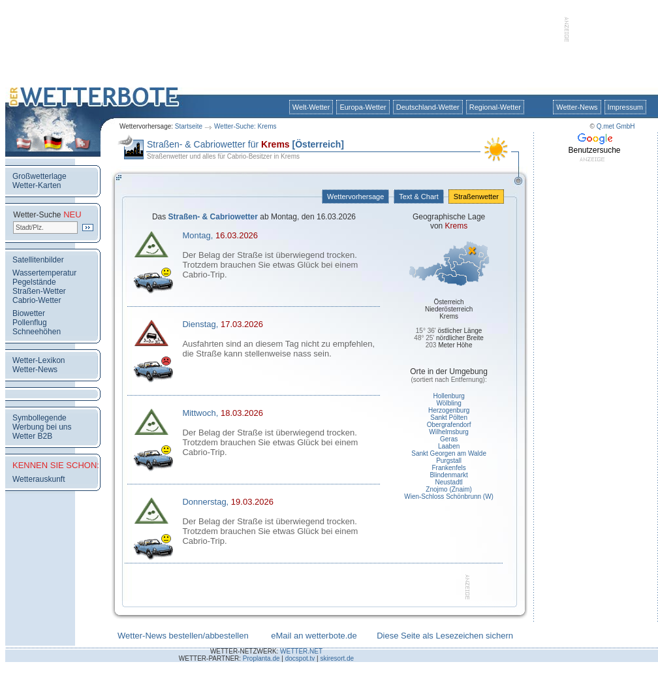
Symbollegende (39, 417)
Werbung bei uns (42, 427)
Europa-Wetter (362, 107)
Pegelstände (34, 282)
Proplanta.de (261, 658)
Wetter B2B (32, 436)
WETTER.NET (301, 651)
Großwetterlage (39, 176)
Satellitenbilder (38, 259)
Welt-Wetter (311, 107)
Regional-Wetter (495, 107)
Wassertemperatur (44, 272)
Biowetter (28, 313)
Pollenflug (29, 322)
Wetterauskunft (38, 479)
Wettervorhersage (355, 196)
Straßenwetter (476, 196)
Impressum (625, 107)
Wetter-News (576, 107)
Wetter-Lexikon (38, 360)
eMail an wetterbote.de (314, 635)
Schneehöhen (36, 331)
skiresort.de (337, 658)
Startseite (188, 126)
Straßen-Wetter (39, 291)
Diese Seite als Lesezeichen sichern (445, 635)
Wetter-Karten (36, 185)
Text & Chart (418, 196)
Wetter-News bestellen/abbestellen (183, 635)
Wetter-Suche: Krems (245, 126)
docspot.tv (300, 658)
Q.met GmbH (616, 126)
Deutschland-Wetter (428, 107)
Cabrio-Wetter (36, 300)
